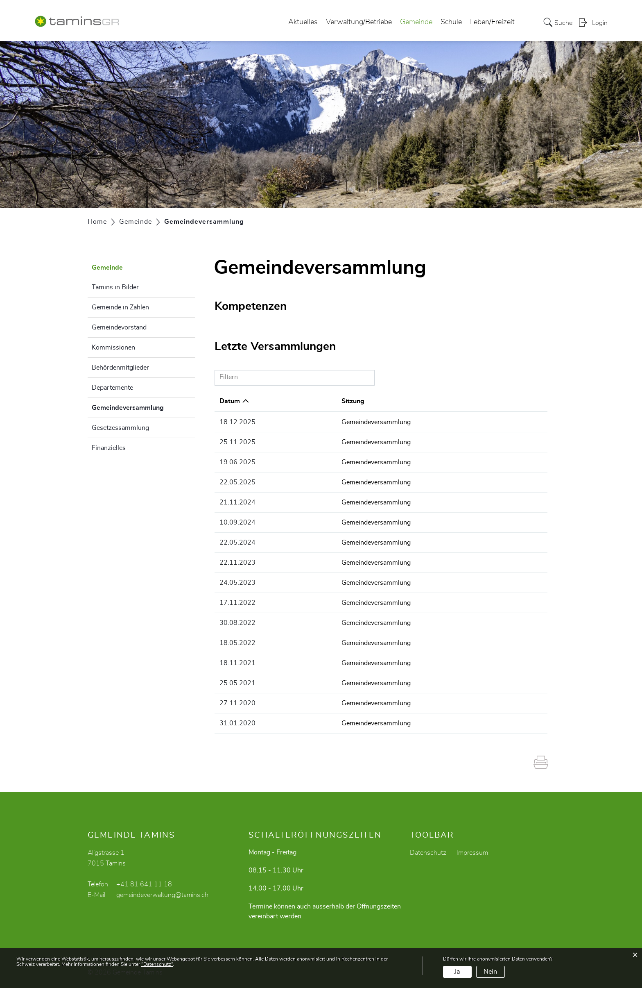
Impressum (472, 852)
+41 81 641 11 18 (144, 884)
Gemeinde (416, 22)
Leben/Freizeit (492, 22)
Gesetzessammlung (120, 428)
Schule (451, 22)
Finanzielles (109, 448)
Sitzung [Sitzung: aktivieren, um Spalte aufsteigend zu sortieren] (314, 401)
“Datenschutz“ (157, 964)
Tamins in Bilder (115, 287)
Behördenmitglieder (120, 367)
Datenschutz (428, 852)
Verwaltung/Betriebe (359, 22)
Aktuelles (303, 22)
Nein (490, 971)
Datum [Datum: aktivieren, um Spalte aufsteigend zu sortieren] (229, 401)
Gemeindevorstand (119, 327)
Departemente (112, 387)
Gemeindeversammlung (143, 406)
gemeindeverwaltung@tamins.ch (162, 895)
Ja (457, 971)
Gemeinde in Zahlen (120, 307)
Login (600, 23)
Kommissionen (113, 347)
